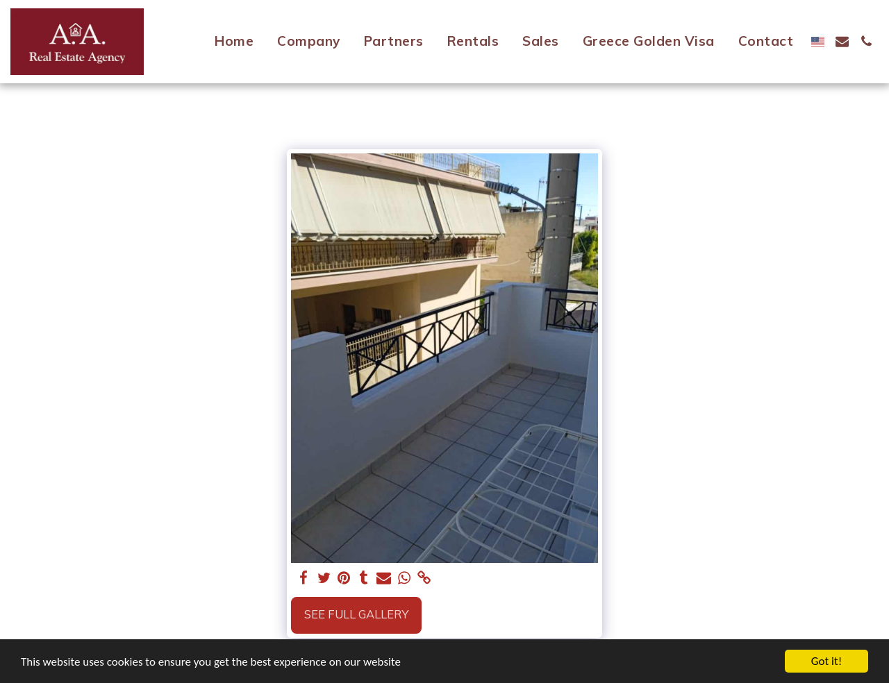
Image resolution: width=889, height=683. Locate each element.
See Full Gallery (356, 614)
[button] (842, 41)
